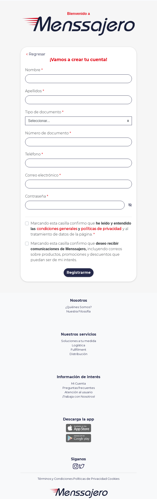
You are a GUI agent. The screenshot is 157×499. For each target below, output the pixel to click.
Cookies (113, 478)
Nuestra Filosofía (78, 311)
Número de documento (48, 133)
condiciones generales (57, 229)
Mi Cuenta (78, 383)
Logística (78, 345)
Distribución (78, 354)
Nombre (34, 70)
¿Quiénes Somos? (78, 307)
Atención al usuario (79, 392)
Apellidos (34, 91)
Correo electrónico (43, 175)
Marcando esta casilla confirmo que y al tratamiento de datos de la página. (81, 228)
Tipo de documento (44, 112)
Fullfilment (78, 349)
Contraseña (36, 196)
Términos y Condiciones (55, 478)
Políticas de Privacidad (90, 478)
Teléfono (34, 154)
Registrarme (79, 272)
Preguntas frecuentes (79, 388)
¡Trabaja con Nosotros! (78, 396)
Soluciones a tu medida (78, 341)
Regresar (35, 54)
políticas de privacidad (101, 229)
